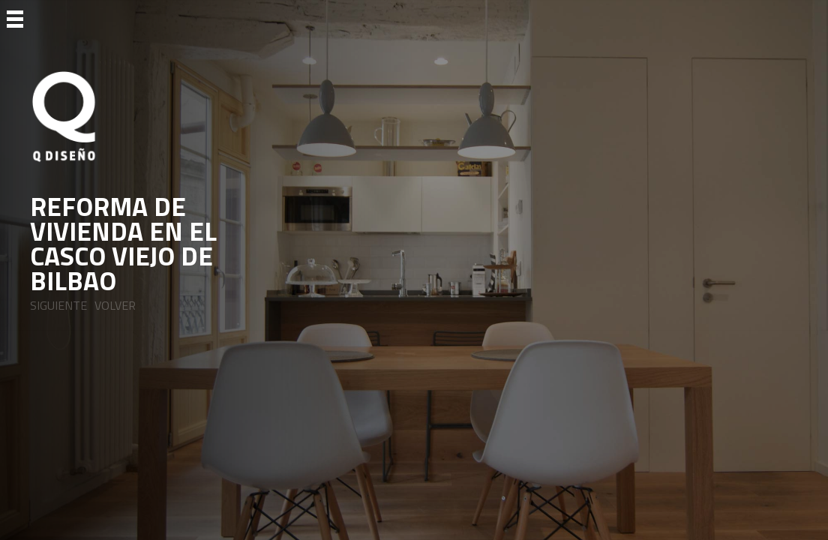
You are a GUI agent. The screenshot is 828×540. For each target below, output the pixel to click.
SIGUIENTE (58, 305)
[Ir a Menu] (15, 18)
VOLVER (115, 305)
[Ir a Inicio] (146, 116)
